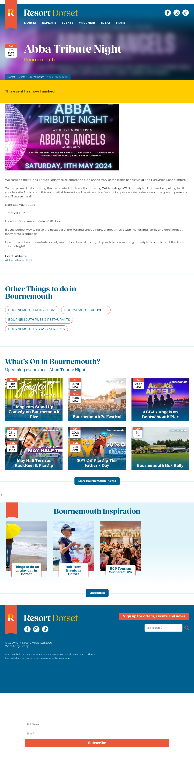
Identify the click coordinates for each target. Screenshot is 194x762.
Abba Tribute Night (18, 260)
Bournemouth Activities (86, 310)
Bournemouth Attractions (32, 310)
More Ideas (97, 593)
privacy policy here (122, 755)
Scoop (25, 646)
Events (68, 22)
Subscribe (97, 743)
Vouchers (87, 22)
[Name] (97, 724)
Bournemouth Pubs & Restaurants (39, 319)
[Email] (97, 733)
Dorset (30, 22)
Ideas (106, 22)
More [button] (120, 22)
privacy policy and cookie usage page (52, 658)
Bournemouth (36, 77)
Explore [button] (49, 22)
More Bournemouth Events (97, 481)
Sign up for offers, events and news (154, 616)
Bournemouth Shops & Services (36, 329)
